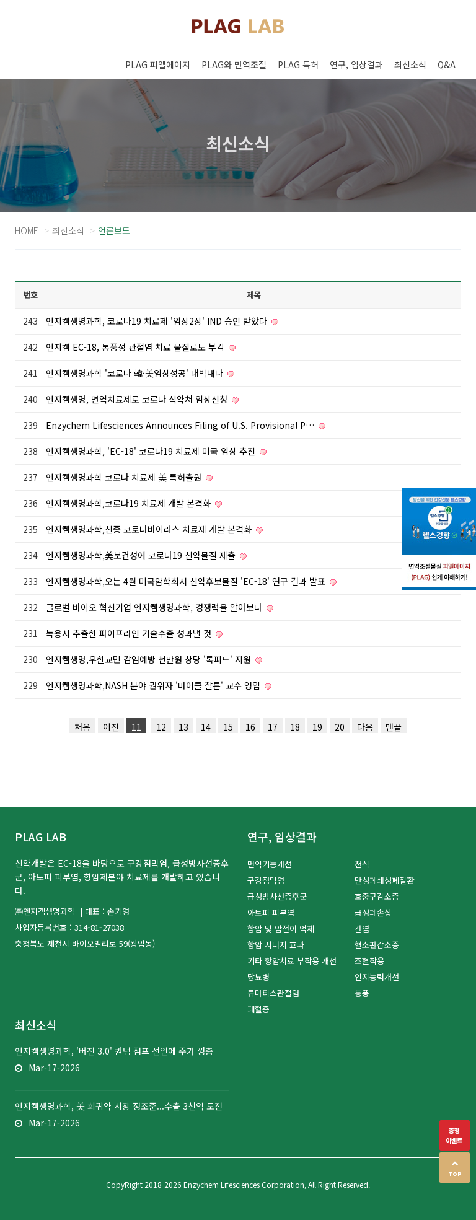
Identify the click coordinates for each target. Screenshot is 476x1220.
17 (273, 727)
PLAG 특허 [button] (298, 64)
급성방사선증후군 (277, 896)
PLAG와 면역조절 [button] (234, 64)
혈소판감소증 (377, 944)
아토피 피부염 (270, 912)
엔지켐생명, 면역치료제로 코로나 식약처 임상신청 (138, 399)
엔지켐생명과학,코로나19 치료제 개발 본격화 (129, 503)
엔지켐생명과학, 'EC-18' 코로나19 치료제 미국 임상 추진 (152, 451)
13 (183, 727)
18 (295, 727)
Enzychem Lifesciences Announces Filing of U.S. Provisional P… (181, 425)
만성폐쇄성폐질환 (384, 880)
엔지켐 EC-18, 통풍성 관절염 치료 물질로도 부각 (136, 347)
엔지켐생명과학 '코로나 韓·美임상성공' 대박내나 (136, 373)
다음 (365, 727)
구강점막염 (265, 880)
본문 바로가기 (0, 0)
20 (340, 727)
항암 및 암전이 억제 (280, 928)
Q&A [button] (447, 64)
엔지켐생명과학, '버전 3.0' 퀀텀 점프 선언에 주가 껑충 (114, 1051)
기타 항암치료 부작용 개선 (292, 961)
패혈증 (258, 1009)
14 (206, 727)
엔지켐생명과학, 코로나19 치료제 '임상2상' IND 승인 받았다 (158, 321)
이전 (111, 727)
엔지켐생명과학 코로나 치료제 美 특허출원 (125, 477)
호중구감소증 (377, 896)
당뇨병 (258, 977)
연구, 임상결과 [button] (356, 64)
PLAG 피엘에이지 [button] (157, 64)
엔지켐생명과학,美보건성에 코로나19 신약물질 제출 (142, 555)
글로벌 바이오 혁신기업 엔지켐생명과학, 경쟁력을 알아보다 (155, 607)
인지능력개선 (377, 977)
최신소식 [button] (410, 64)
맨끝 (394, 727)
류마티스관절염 (273, 993)
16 (250, 727)
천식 (362, 864)
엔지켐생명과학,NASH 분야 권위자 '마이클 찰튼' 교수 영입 (154, 685)
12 (161, 727)
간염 (362, 928)
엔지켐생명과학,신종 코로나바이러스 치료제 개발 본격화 (150, 529)
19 (317, 727)
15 (228, 727)
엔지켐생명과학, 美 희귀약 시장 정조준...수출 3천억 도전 (119, 1106)
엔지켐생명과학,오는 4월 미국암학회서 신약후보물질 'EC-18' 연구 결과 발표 (187, 581)
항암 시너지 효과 (275, 944)
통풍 (362, 993)
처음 (82, 727)
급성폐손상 (373, 912)
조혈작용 (369, 961)
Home (26, 230)
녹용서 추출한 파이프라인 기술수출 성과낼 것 (130, 633)
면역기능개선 (269, 864)
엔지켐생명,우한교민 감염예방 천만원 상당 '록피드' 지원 (149, 659)
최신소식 (68, 230)
